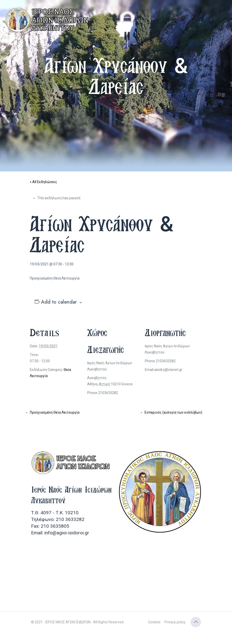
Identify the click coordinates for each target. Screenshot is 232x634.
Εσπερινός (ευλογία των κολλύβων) (173, 412)
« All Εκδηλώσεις (43, 182)
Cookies (154, 622)
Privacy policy (175, 622)
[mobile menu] (224, 15)
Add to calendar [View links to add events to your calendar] (59, 302)
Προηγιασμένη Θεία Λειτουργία (54, 412)
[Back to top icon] (196, 622)
